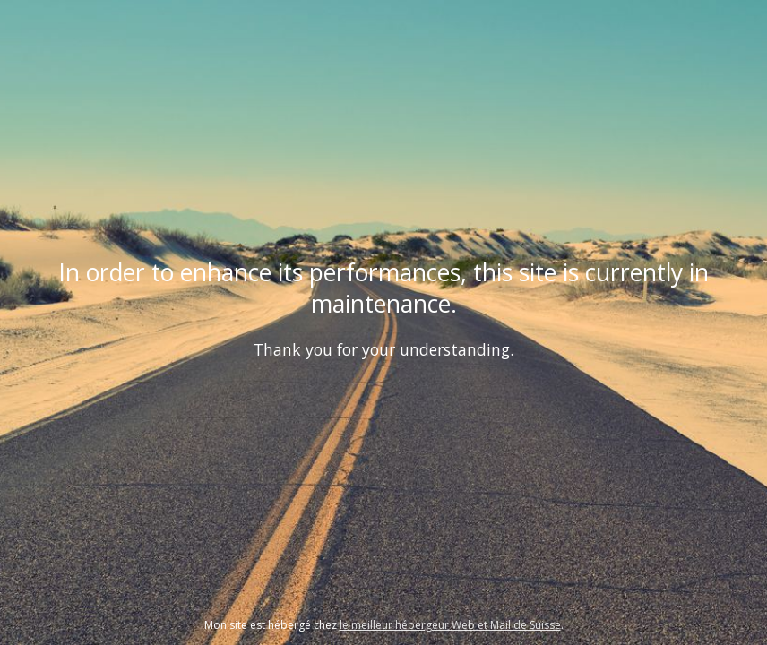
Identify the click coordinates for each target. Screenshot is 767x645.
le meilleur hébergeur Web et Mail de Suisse (450, 624)
